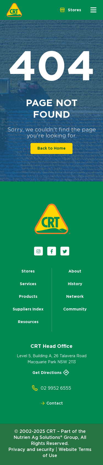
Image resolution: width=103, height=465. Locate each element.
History (75, 283)
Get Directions (51, 372)
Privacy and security (31, 449)
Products (28, 296)
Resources (28, 321)
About (74, 271)
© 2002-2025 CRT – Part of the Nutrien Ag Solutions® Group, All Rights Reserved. (50, 437)
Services (28, 283)
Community (75, 309)
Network (74, 296)
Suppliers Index (28, 309)
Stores (28, 271)
